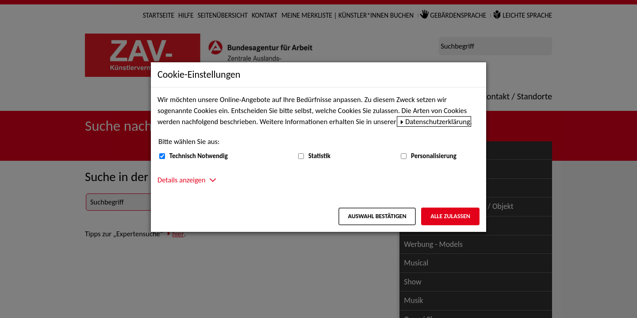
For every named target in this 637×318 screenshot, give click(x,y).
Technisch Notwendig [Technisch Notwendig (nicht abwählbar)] (198, 156)
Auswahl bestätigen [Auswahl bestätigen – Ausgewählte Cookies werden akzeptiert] (377, 216)
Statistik (319, 156)
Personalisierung (434, 156)
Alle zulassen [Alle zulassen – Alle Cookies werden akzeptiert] (450, 216)
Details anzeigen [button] (181, 179)
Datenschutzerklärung (437, 121)
